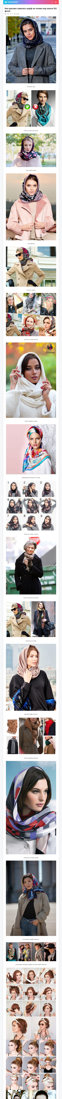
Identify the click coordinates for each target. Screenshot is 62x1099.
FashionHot (13, 2)
